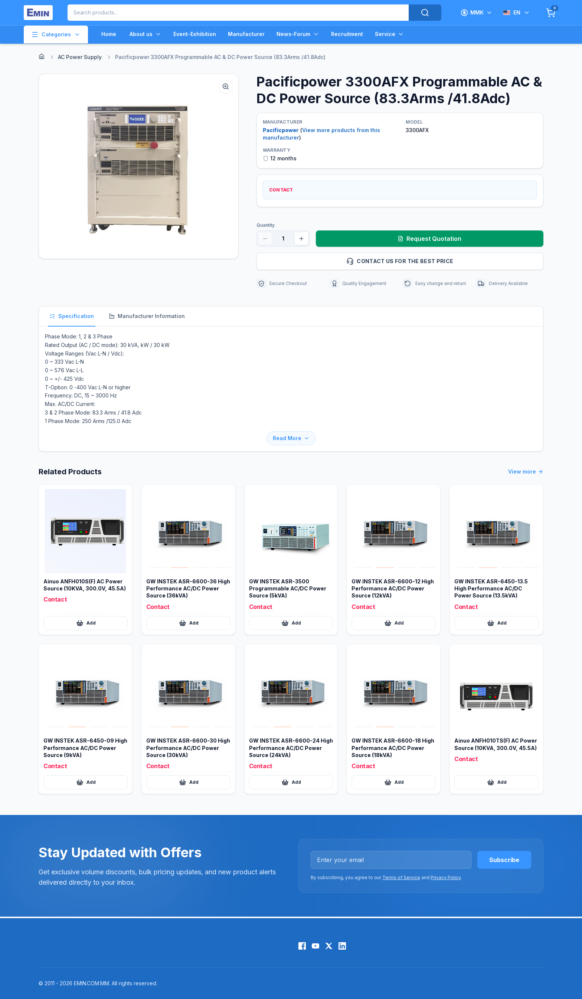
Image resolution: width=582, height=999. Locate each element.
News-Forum (298, 34)
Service (389, 34)
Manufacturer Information (147, 316)
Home (108, 34)
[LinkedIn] (342, 946)
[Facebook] (302, 946)
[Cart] (550, 12)
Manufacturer (246, 34)
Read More (291, 438)
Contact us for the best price (441, 261)
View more (525, 471)
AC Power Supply (80, 57)
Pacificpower (281, 130)
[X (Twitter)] (329, 946)
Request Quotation (429, 238)
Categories (56, 34)
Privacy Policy (446, 877)
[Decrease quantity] (265, 238)
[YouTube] (315, 946)
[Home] (42, 56)
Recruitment (347, 34)
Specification (71, 316)
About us (145, 34)
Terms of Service (401, 877)
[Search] (425, 12)
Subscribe (504, 860)
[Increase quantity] (301, 238)
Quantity (265, 225)
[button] (138, 166)
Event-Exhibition (194, 34)
